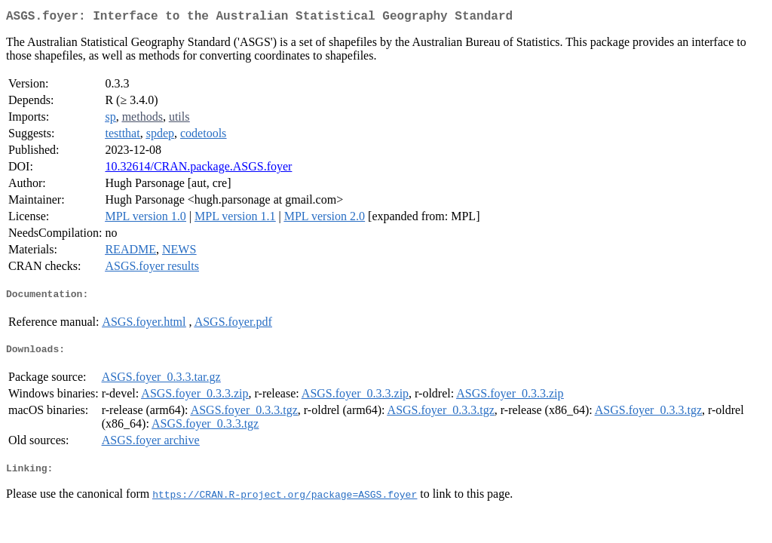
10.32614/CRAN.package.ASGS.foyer (198, 169)
